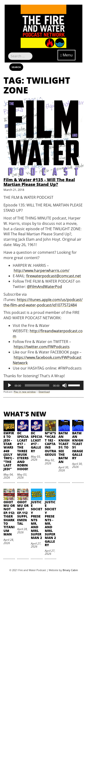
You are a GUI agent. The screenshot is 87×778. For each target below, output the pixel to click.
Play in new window (25, 391)
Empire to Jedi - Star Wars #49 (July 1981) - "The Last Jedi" (8, 451)
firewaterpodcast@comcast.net (53, 275)
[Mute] (64, 385)
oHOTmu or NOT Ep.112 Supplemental (23, 513)
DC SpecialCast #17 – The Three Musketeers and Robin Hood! (23, 451)
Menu (66, 55)
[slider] (37, 385)
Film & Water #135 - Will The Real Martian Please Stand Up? (39, 182)
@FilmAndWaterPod (44, 286)
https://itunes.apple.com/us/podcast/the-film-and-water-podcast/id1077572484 (43, 302)
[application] (43, 385)
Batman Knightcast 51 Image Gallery (77, 445)
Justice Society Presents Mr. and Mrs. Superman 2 (36, 520)
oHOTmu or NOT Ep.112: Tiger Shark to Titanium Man (9, 518)
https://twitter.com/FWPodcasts (42, 346)
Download (44, 391)
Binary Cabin (70, 570)
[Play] (9, 385)
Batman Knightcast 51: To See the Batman (64, 447)
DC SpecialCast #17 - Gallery (36, 442)
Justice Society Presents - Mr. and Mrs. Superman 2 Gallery (50, 523)
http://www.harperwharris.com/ (41, 270)
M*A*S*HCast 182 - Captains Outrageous (50, 444)
